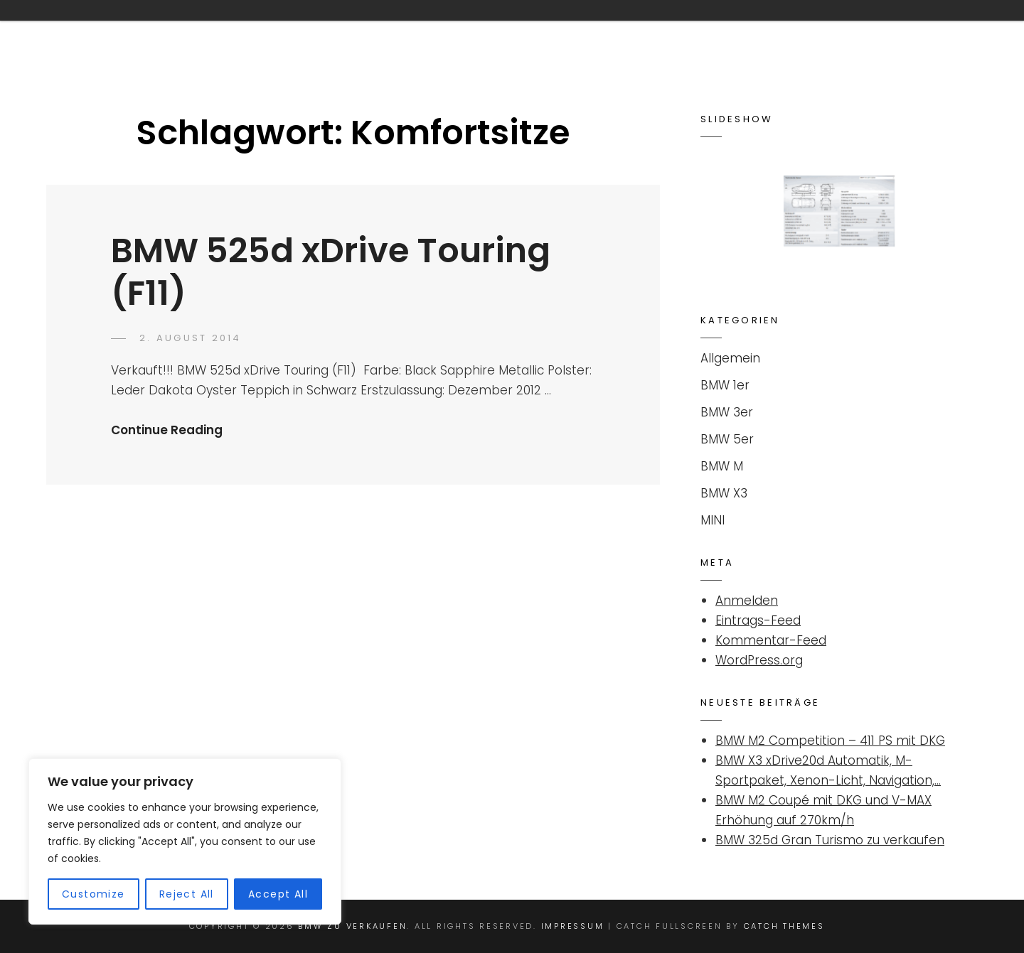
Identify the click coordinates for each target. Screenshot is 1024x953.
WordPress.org (759, 660)
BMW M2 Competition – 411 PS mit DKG (830, 740)
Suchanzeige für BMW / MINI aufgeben (707, 30)
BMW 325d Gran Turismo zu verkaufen (829, 840)
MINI (712, 520)
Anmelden (746, 600)
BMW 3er (726, 412)
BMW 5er (727, 439)
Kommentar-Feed (770, 640)
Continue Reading (167, 429)
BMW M (721, 466)
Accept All (278, 894)
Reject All (186, 894)
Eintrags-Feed (758, 620)
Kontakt (517, 30)
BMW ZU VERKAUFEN (159, 31)
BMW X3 (723, 493)
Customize (93, 894)
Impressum (901, 30)
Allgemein (730, 358)
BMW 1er (725, 385)
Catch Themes (784, 926)
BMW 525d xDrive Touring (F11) (330, 272)
